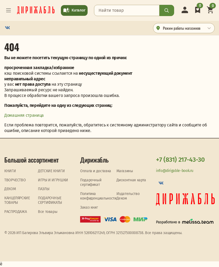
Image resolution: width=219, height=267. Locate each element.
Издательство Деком (128, 196)
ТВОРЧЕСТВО (15, 180)
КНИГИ (10, 171)
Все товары (47, 211)
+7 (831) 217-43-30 (180, 159)
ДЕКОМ (10, 189)
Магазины (124, 171)
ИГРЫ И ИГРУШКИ (53, 180)
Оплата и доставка (95, 171)
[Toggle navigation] (8, 10)
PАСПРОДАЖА (15, 211)
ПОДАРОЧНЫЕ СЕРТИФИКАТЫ (50, 200)
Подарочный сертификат (90, 182)
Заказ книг (89, 207)
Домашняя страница (24, 115)
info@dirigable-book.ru (174, 170)
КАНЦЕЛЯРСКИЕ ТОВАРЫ (17, 200)
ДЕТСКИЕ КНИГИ (51, 171)
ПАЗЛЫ (43, 189)
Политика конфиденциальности (98, 196)
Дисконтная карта (131, 180)
